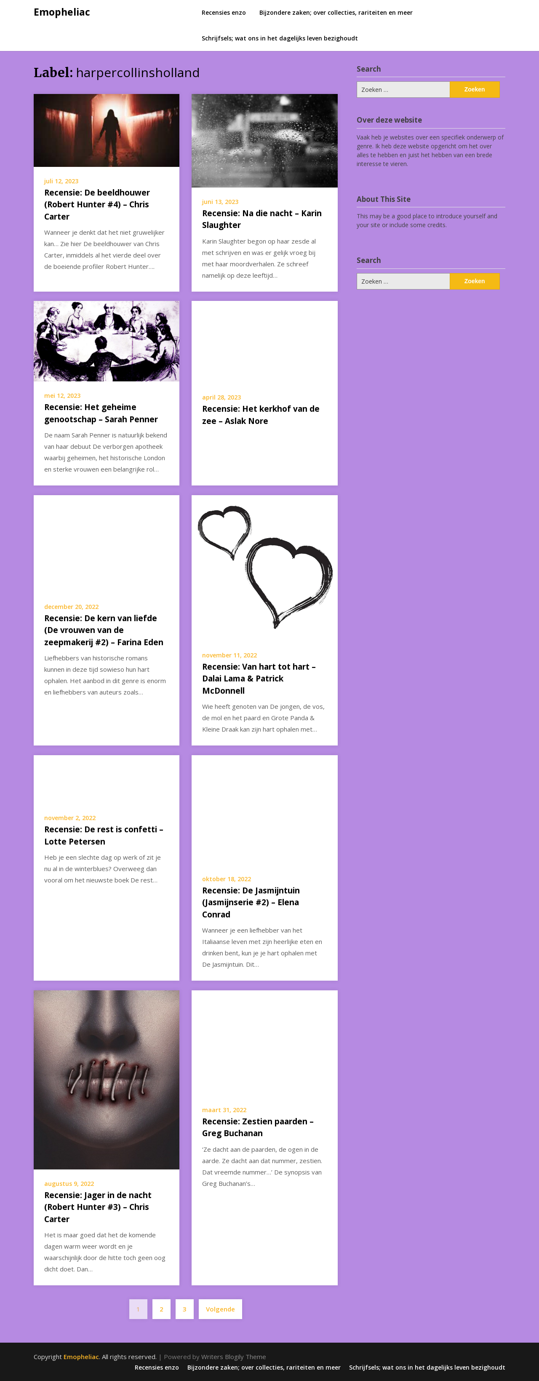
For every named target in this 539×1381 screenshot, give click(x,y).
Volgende (220, 1309)
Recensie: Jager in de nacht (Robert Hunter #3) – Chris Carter (98, 1207)
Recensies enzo (224, 12)
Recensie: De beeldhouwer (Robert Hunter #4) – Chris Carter (97, 204)
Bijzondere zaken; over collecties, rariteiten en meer (336, 12)
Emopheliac (62, 12)
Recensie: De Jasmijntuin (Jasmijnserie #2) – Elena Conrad (251, 902)
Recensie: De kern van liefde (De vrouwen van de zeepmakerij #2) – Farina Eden (103, 630)
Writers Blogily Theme (233, 1356)
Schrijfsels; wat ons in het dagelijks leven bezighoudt (280, 38)
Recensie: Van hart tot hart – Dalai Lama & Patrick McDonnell (259, 678)
